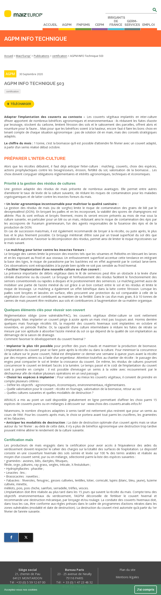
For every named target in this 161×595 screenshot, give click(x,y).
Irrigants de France (116, 21)
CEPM (99, 25)
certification (12, 91)
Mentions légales (127, 577)
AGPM (66, 25)
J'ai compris (145, 589)
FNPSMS (83, 25)
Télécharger (19, 104)
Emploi (148, 25)
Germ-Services (132, 23)
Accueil (50, 25)
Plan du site (127, 570)
